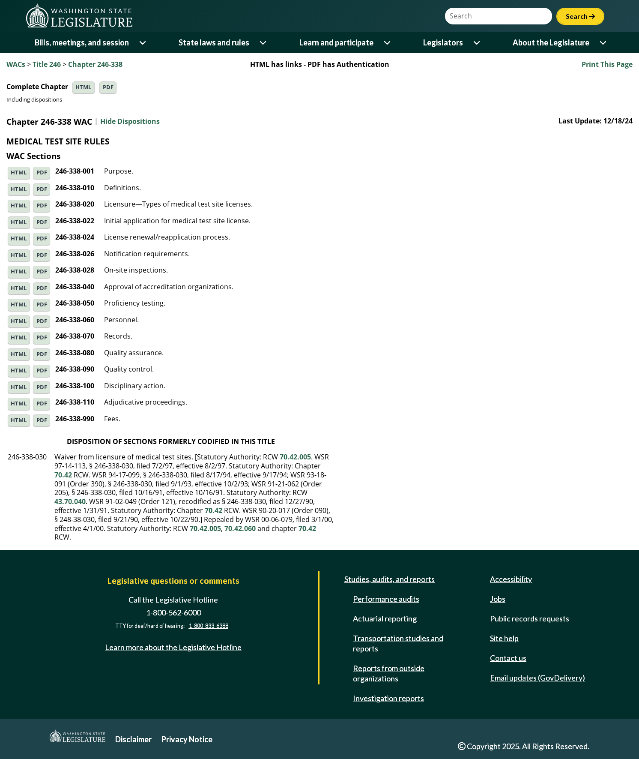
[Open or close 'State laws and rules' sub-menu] (264, 42)
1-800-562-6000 (173, 612)
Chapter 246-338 (95, 64)
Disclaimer (133, 739)
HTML (83, 87)
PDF (108, 87)
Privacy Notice (186, 739)
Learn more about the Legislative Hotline (173, 647)
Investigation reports (388, 698)
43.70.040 (70, 501)
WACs (15, 64)
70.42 (63, 475)
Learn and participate (336, 42)
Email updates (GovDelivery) (537, 677)
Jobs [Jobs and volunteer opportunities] (497, 598)
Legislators (443, 42)
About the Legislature (551, 42)
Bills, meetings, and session (82, 42)
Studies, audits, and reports (389, 579)
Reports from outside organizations (388, 673)
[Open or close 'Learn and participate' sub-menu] (388, 42)
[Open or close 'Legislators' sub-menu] (477, 42)
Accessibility (511, 579)
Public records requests (529, 618)
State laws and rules (214, 42)
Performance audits (386, 598)
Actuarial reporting (385, 618)
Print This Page (607, 64)
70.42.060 (240, 528)
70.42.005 (295, 457)
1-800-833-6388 (208, 626)
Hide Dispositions (130, 121)
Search (580, 16)
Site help (504, 638)
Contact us (508, 658)
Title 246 (47, 64)
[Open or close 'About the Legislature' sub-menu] (604, 42)
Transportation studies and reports (398, 643)
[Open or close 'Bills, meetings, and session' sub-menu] (143, 42)
